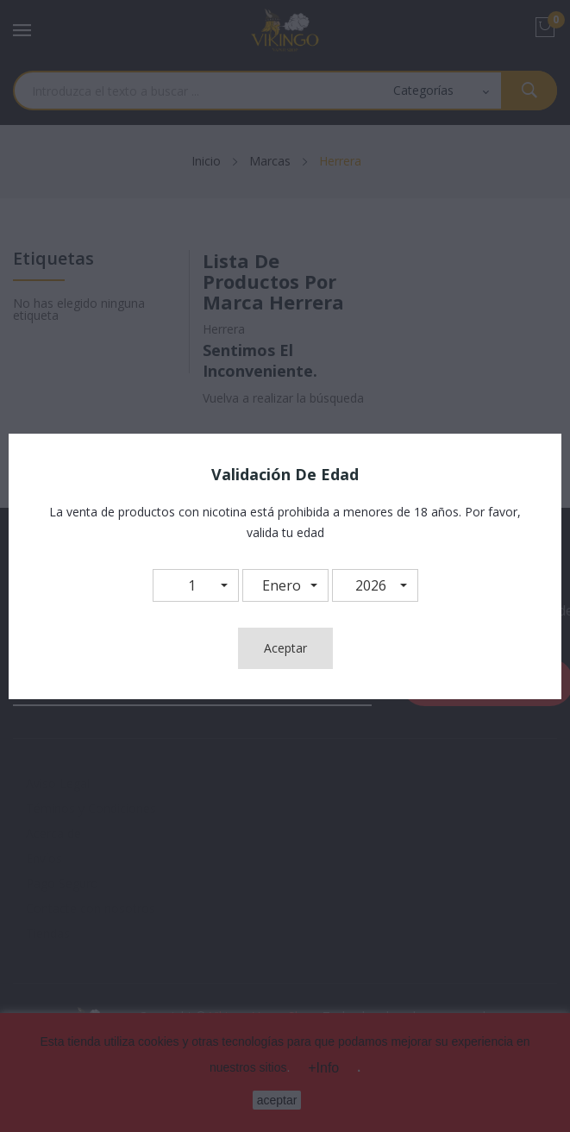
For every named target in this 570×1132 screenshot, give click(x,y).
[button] (196, 585)
